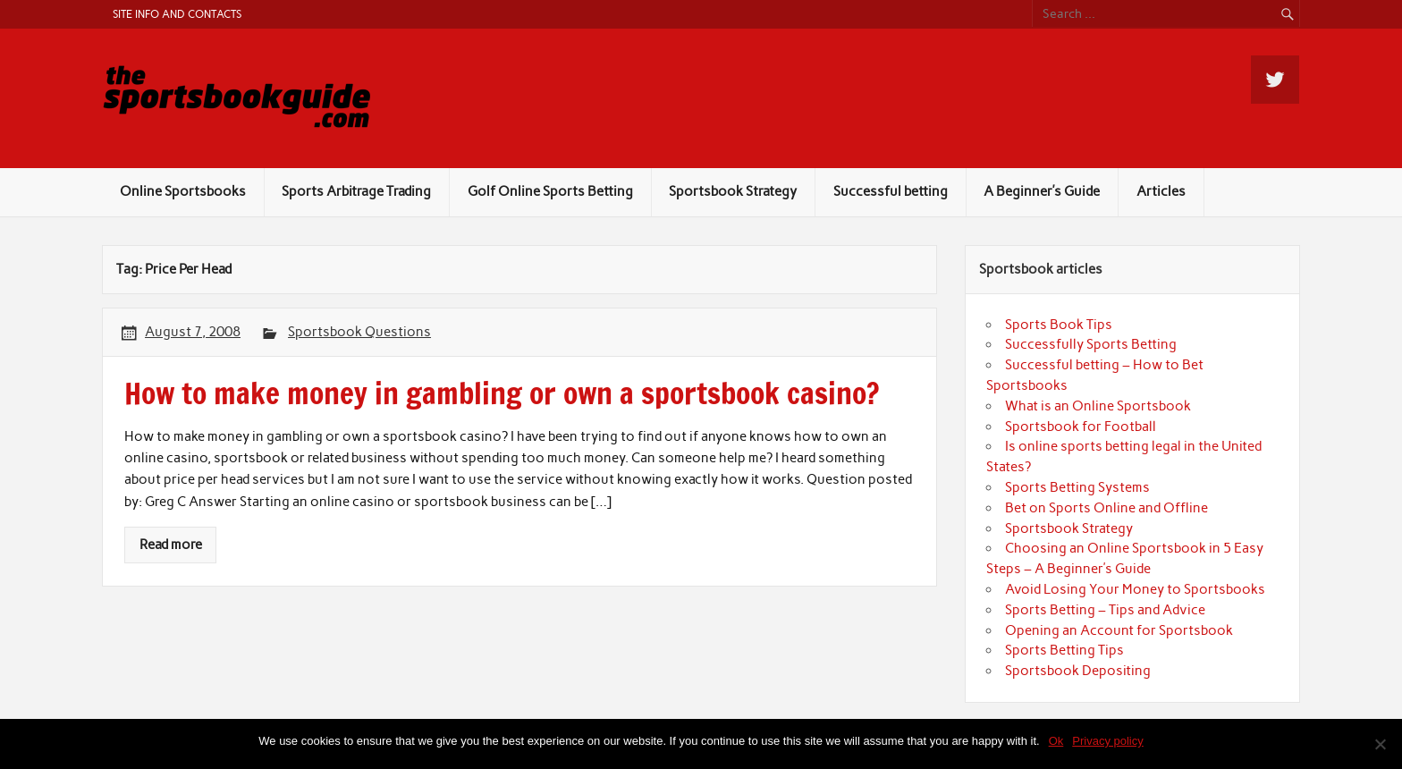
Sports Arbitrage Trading (356, 191)
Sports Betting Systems (1077, 487)
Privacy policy (1107, 741)
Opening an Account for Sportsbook (1119, 630)
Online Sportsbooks (183, 191)
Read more (170, 545)
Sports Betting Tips (1064, 650)
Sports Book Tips (1058, 325)
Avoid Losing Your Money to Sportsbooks (1135, 589)
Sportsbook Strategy (733, 191)
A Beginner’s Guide (1042, 191)
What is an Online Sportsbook (1098, 406)
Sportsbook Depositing (1078, 671)
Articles (1161, 191)
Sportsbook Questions (359, 332)
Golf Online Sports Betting (550, 191)
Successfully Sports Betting (1091, 344)
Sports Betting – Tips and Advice (1105, 610)
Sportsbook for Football (1080, 426)
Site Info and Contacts (177, 14)
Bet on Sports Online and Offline (1106, 508)
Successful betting (890, 191)
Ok (1056, 741)
